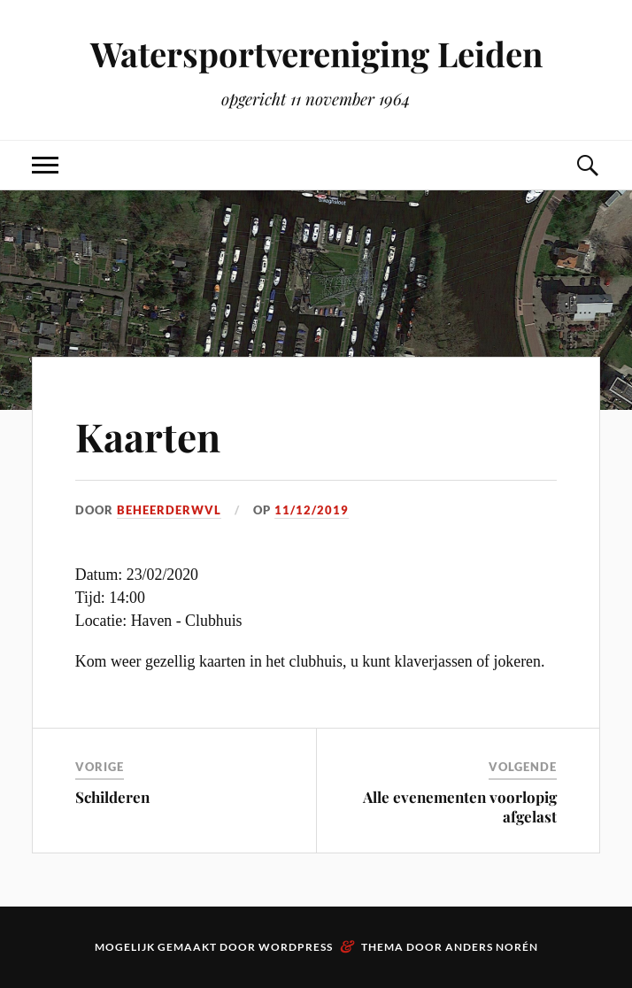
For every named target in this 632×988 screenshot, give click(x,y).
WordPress (295, 946)
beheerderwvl (169, 510)
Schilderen (112, 797)
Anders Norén (491, 946)
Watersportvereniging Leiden (316, 53)
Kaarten (147, 436)
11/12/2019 (311, 510)
